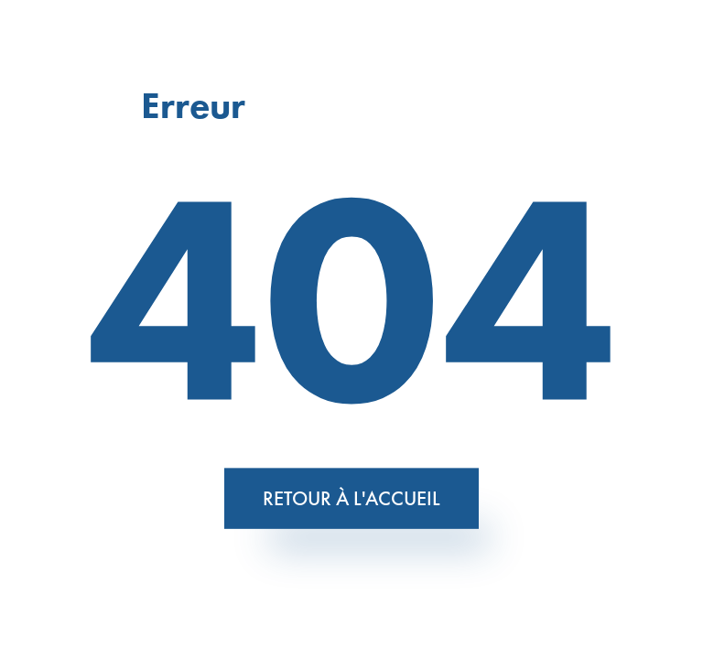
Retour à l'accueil (351, 497)
